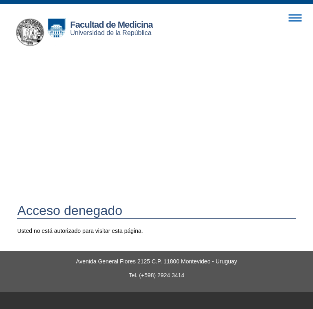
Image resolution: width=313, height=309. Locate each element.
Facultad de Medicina (111, 25)
